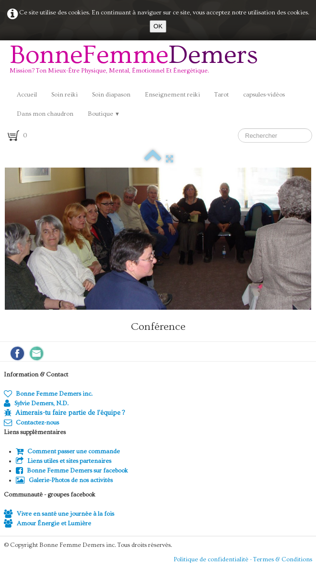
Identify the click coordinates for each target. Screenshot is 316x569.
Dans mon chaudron (45, 113)
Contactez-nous (31, 422)
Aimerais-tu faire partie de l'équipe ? (70, 413)
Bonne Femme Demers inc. (48, 393)
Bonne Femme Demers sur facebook (72, 470)
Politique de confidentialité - (213, 559)
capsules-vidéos (264, 94)
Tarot (221, 94)
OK (158, 26)
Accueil (27, 94)
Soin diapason (111, 94)
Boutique (104, 113)
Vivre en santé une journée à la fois (59, 513)
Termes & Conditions (282, 559)
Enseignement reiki (172, 94)
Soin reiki (64, 94)
